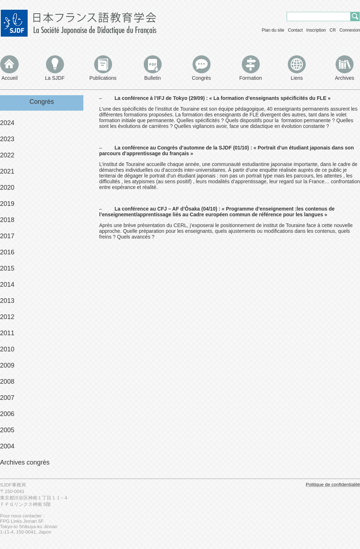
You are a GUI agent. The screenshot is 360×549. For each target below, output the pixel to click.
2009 (7, 365)
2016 (7, 252)
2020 (7, 187)
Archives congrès (25, 462)
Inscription (316, 30)
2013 (7, 300)
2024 (7, 122)
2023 (7, 139)
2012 (7, 316)
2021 (7, 171)
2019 (7, 203)
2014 (7, 284)
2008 (7, 381)
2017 (7, 236)
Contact (295, 30)
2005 (7, 430)
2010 (7, 349)
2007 (7, 397)
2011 (7, 333)
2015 (7, 268)
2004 (7, 446)
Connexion (350, 30)
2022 (7, 155)
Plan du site (273, 30)
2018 (7, 219)
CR (332, 30)
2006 (7, 413)
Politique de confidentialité (333, 484)
